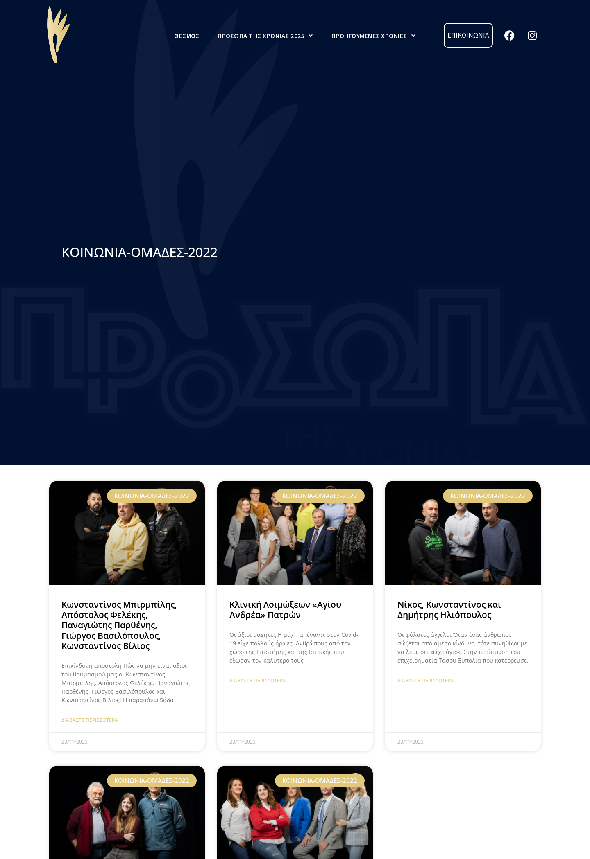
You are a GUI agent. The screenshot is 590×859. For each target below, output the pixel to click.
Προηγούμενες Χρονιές (373, 35)
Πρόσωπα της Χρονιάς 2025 (265, 35)
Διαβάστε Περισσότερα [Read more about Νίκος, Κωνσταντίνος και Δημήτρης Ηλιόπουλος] (425, 680)
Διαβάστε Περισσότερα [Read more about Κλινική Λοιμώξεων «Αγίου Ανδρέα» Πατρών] (257, 680)
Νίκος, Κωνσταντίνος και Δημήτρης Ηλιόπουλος (449, 609)
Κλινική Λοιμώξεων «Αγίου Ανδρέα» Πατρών (285, 609)
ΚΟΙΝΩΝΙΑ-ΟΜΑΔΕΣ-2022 (139, 252)
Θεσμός (186, 36)
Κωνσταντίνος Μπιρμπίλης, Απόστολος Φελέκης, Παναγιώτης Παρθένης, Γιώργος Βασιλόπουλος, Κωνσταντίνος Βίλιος (119, 625)
